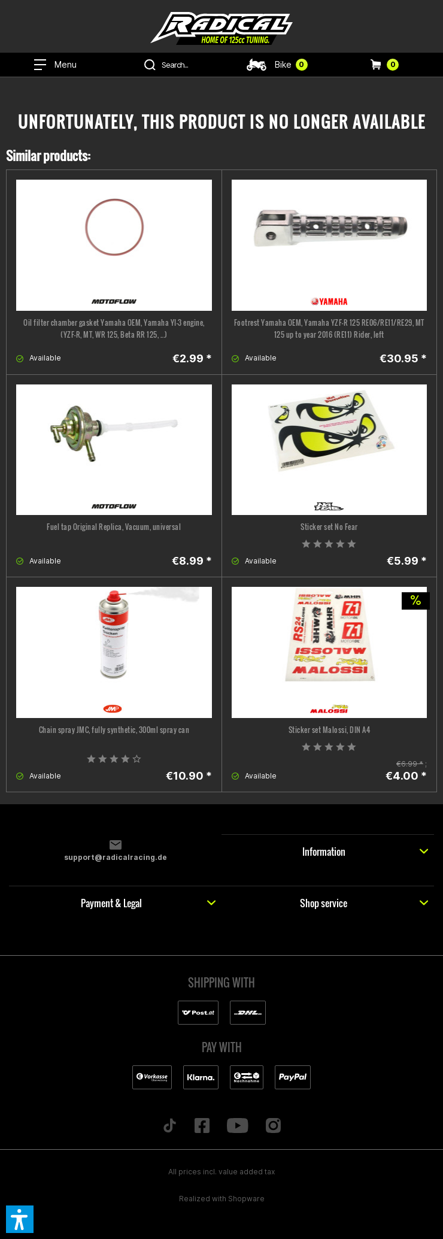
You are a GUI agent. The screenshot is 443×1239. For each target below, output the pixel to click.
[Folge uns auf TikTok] (170, 1126)
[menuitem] (55, 65)
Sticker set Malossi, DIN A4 (330, 730)
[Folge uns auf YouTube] (238, 1126)
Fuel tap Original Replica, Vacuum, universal (114, 527)
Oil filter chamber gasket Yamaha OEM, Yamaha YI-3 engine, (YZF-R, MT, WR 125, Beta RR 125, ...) (114, 328)
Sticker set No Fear (329, 527)
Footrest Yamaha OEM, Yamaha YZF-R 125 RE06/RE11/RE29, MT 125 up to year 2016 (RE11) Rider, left (329, 328)
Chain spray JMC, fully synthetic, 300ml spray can (114, 730)
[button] (20, 1219)
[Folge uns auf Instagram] (273, 1126)
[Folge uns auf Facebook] (202, 1126)
